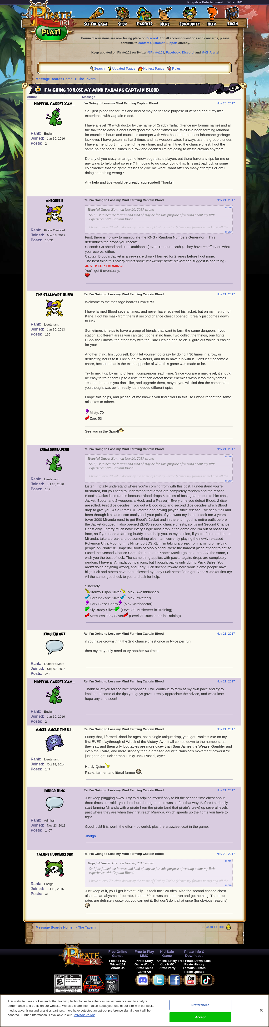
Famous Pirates (194, 968)
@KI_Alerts (210, 52)
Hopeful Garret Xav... (54, 104)
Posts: (37, 143)
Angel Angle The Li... (54, 730)
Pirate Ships (144, 968)
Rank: (36, 133)
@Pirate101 (155, 52)
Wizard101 (235, 2)
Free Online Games (117, 954)
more (228, 207)
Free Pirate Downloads (194, 961)
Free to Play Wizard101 (117, 962)
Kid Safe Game (167, 954)
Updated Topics (123, 68)
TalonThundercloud (54, 854)
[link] (130, 983)
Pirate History (194, 964)
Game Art (144, 971)
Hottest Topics (153, 68)
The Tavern (87, 79)
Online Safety (167, 961)
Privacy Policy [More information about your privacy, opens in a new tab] (84, 1016)
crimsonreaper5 (54, 450)
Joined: (38, 138)
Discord (152, 38)
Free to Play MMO (144, 954)
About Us (118, 968)
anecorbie (54, 201)
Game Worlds (144, 964)
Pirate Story (144, 961)
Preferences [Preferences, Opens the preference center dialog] (200, 1006)
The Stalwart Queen (54, 295)
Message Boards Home (54, 79)
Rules (176, 68)
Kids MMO (166, 964)
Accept (200, 1018)
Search (99, 68)
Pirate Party (167, 968)
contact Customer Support (157, 43)
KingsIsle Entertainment (205, 2)
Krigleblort (54, 634)
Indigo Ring (54, 791)
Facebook (173, 52)
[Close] (261, 1011)
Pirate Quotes (194, 971)
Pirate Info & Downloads (194, 954)
